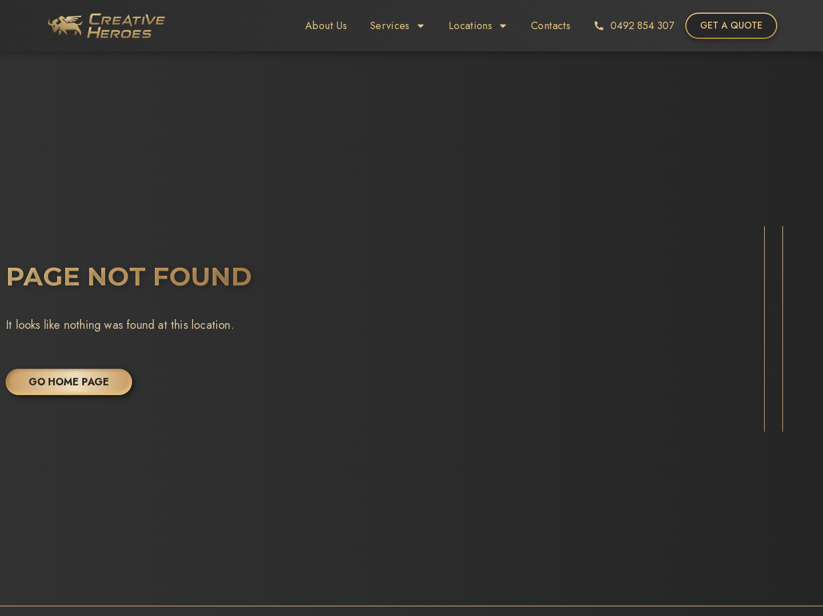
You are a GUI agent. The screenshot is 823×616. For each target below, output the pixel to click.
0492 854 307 (642, 25)
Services (398, 26)
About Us (326, 25)
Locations (478, 26)
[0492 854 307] (599, 25)
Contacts (550, 25)
